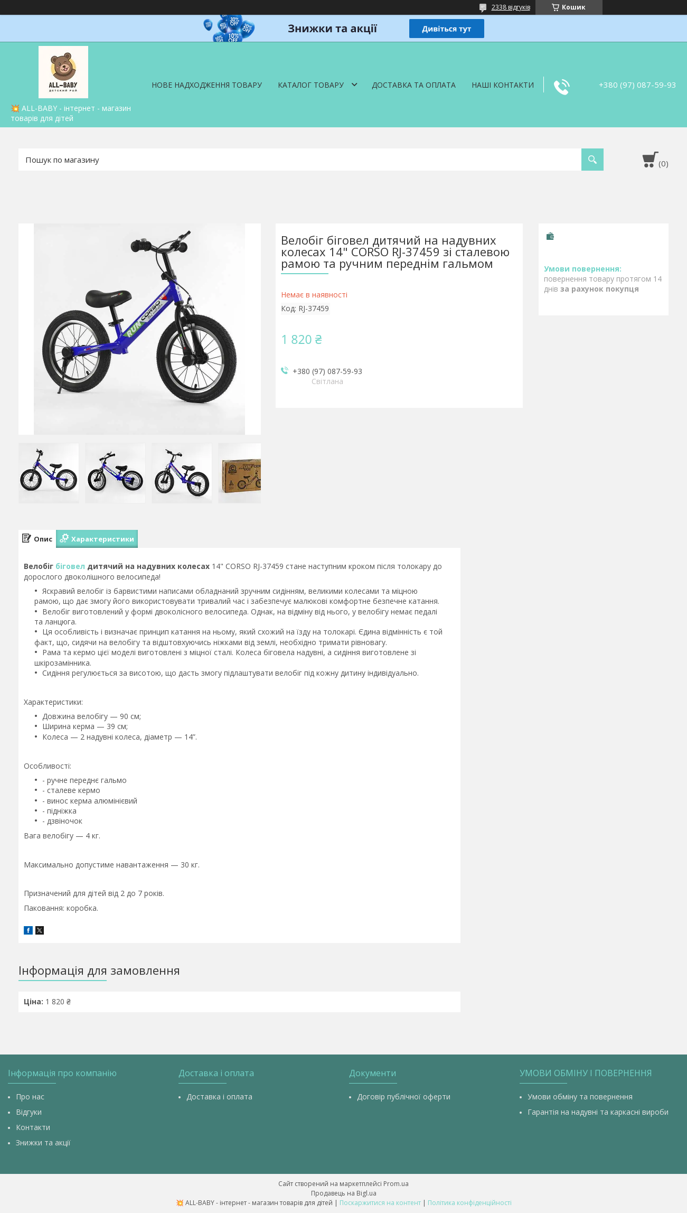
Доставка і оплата (219, 1096)
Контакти (33, 1127)
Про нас (30, 1096)
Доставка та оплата (414, 85)
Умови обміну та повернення (580, 1096)
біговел (70, 566)
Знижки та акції (43, 1142)
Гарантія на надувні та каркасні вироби (598, 1112)
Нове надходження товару (207, 85)
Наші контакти (503, 85)
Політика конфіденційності (470, 1202)
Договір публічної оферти (403, 1096)
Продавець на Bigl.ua (344, 1193)
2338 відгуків (511, 7)
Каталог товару (311, 85)
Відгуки (29, 1112)
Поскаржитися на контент (380, 1202)
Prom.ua (396, 1183)
